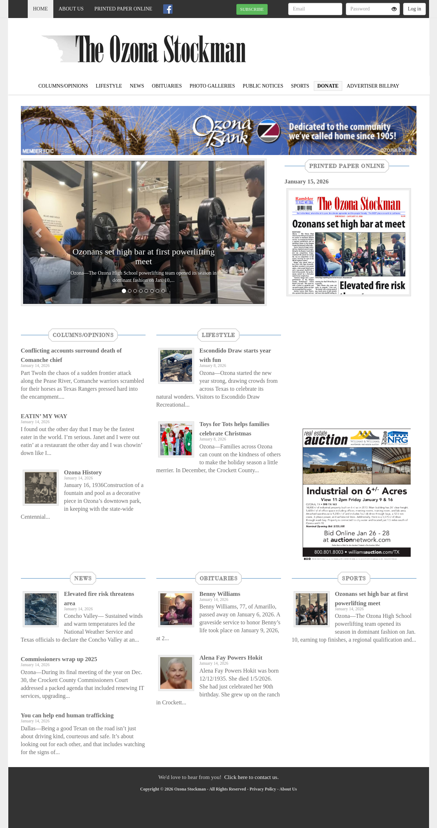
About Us (71, 9)
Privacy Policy (263, 789)
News (137, 86)
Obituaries (167, 86)
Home (40, 9)
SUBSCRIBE (252, 9)
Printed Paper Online (123, 9)
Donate (328, 86)
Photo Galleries (212, 86)
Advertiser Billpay (373, 86)
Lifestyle (109, 86)
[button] (39, 232)
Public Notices (263, 86)
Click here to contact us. (251, 777)
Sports (300, 86)
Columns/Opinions (63, 86)
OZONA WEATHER (363, 43)
